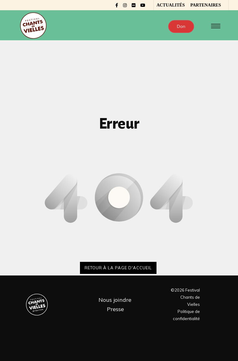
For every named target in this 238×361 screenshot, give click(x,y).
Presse (115, 309)
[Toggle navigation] (214, 26)
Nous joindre (115, 299)
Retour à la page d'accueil (118, 267)
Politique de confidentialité (186, 315)
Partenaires (205, 5)
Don (181, 26)
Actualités (170, 5)
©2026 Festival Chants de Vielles (185, 297)
